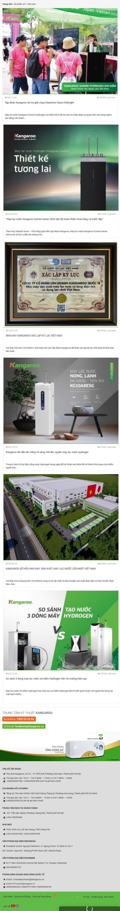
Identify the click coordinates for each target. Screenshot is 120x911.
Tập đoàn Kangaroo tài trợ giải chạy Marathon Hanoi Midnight (39, 102)
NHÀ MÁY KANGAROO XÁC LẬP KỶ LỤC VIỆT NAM (31, 335)
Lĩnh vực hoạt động (41, 896)
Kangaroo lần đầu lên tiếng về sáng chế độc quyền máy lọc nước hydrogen (44, 452)
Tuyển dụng (97, 896)
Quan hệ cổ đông (22, 896)
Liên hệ (6, 906)
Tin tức (86, 896)
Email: (24, 726)
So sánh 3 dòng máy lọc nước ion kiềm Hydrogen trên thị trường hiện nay (43, 678)
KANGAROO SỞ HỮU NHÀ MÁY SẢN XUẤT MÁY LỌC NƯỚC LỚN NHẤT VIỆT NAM (48, 568)
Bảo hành (109, 896)
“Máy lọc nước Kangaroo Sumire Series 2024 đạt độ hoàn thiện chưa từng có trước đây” (51, 219)
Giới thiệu (8, 896)
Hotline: (19, 719)
